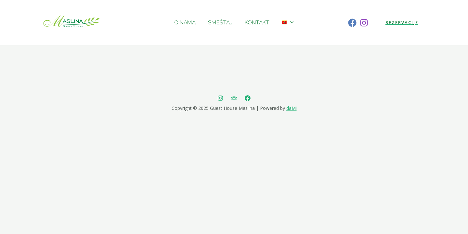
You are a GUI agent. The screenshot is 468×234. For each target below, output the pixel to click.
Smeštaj (221, 22)
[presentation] (288, 22)
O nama (187, 22)
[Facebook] (352, 23)
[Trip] (234, 98)
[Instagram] (364, 23)
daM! (291, 108)
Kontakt (256, 22)
